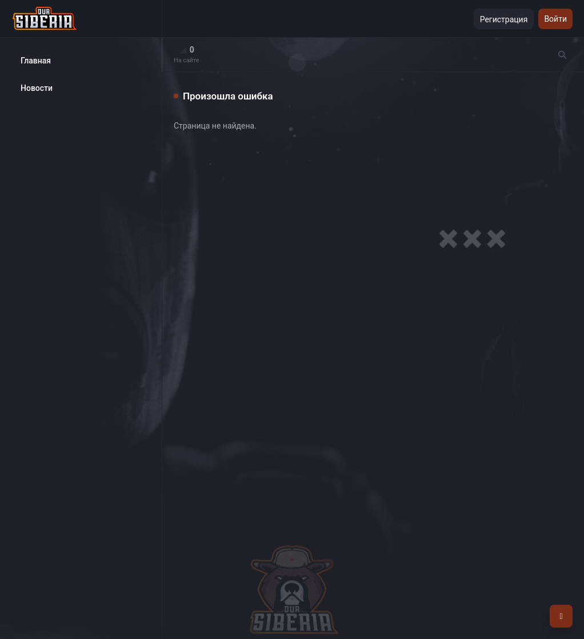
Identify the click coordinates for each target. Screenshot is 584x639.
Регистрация (504, 19)
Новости (37, 88)
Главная (36, 60)
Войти (555, 18)
